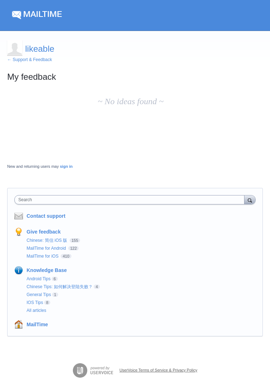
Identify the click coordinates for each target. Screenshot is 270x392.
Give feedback (44, 232)
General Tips (39, 294)
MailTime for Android (47, 248)
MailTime (37, 324)
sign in (66, 166)
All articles (36, 310)
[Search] (250, 199)
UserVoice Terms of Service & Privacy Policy (158, 370)
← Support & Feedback (29, 59)
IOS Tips (35, 302)
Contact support (46, 216)
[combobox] (131, 199)
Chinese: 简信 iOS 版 (48, 240)
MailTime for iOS (43, 256)
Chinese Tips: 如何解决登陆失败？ (60, 286)
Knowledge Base (47, 270)
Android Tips (39, 278)
